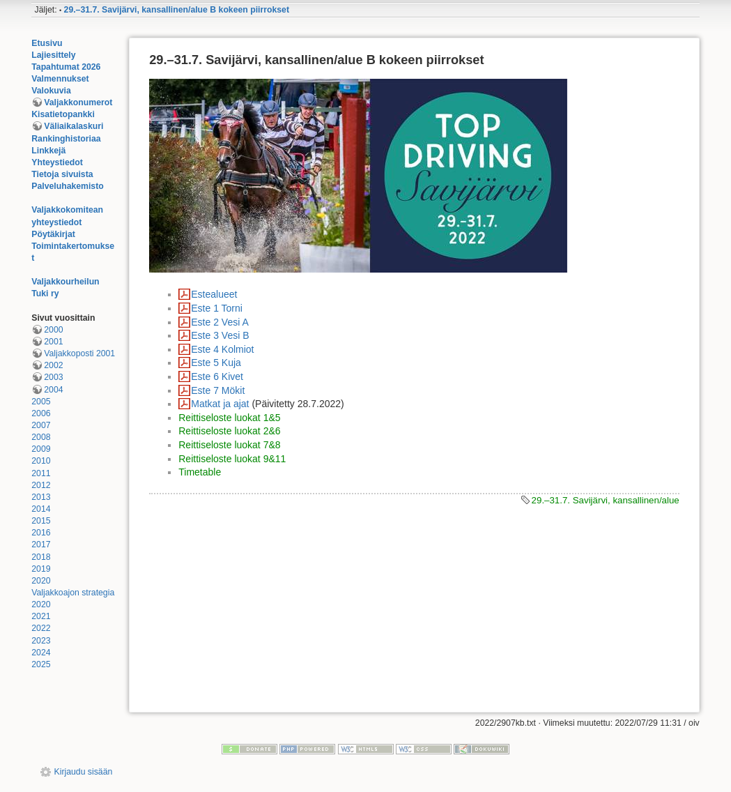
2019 (40, 569)
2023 (40, 641)
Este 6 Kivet (217, 376)
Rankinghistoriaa (65, 139)
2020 (40, 581)
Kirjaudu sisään (83, 772)
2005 (40, 401)
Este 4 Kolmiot (222, 349)
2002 (53, 365)
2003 (53, 377)
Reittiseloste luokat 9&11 (232, 458)
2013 (40, 497)
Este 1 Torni (217, 308)
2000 (53, 330)
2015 (40, 521)
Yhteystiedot (57, 162)
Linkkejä (48, 150)
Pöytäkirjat (53, 234)
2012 (40, 485)
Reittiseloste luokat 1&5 (229, 417)
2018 (40, 557)
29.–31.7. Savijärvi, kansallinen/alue (605, 500)
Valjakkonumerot (78, 102)
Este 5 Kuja (216, 362)
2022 (40, 628)
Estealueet (214, 294)
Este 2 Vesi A (220, 322)
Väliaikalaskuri (73, 126)
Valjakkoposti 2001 (79, 353)
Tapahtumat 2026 (65, 67)
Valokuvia (51, 91)
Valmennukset (60, 79)
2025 (40, 664)
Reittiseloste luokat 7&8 (229, 444)
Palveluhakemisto (67, 186)
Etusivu (46, 43)
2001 (53, 341)
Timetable (199, 472)
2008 (40, 437)
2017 (40, 544)
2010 (40, 461)
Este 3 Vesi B (220, 335)
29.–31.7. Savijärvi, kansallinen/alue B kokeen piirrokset (176, 10)
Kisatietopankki (63, 114)
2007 (40, 425)
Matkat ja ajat (220, 403)
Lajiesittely (53, 55)
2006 (40, 413)
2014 (40, 509)
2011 (40, 473)
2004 (53, 390)
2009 (40, 449)
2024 (40, 652)
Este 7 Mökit (218, 390)
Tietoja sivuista (62, 174)
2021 (40, 616)
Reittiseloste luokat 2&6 (229, 430)
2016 (40, 533)
